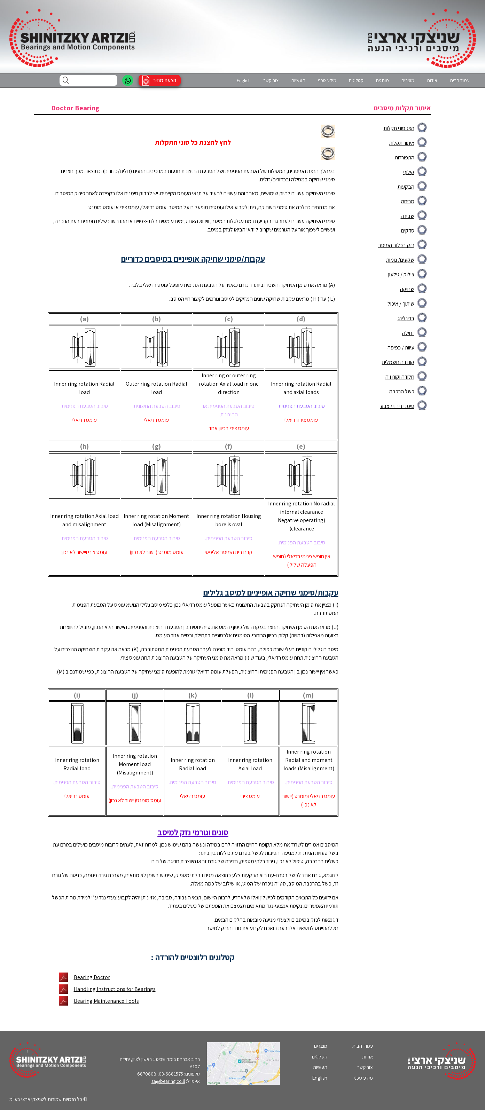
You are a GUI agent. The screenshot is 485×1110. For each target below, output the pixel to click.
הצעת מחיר (164, 80)
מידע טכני (327, 80)
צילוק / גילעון (401, 274)
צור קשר (271, 80)
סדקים (407, 230)
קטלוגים (356, 80)
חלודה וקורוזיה (399, 376)
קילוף (408, 172)
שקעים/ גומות (400, 259)
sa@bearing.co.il (168, 1081)
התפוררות (404, 157)
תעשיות (298, 80)
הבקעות (406, 186)
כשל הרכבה (401, 391)
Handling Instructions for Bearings (115, 989)
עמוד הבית (460, 80)
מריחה (407, 201)
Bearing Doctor (92, 977)
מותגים (382, 80)
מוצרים (407, 80)
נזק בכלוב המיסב (396, 245)
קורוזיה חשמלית (398, 362)
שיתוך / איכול (401, 303)
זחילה (408, 333)
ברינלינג (406, 318)
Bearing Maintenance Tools (106, 1001)
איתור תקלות (401, 143)
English (244, 80)
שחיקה (407, 289)
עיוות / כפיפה (401, 347)
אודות (432, 80)
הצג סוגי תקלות (399, 128)
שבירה (407, 216)
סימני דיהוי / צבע (397, 406)
